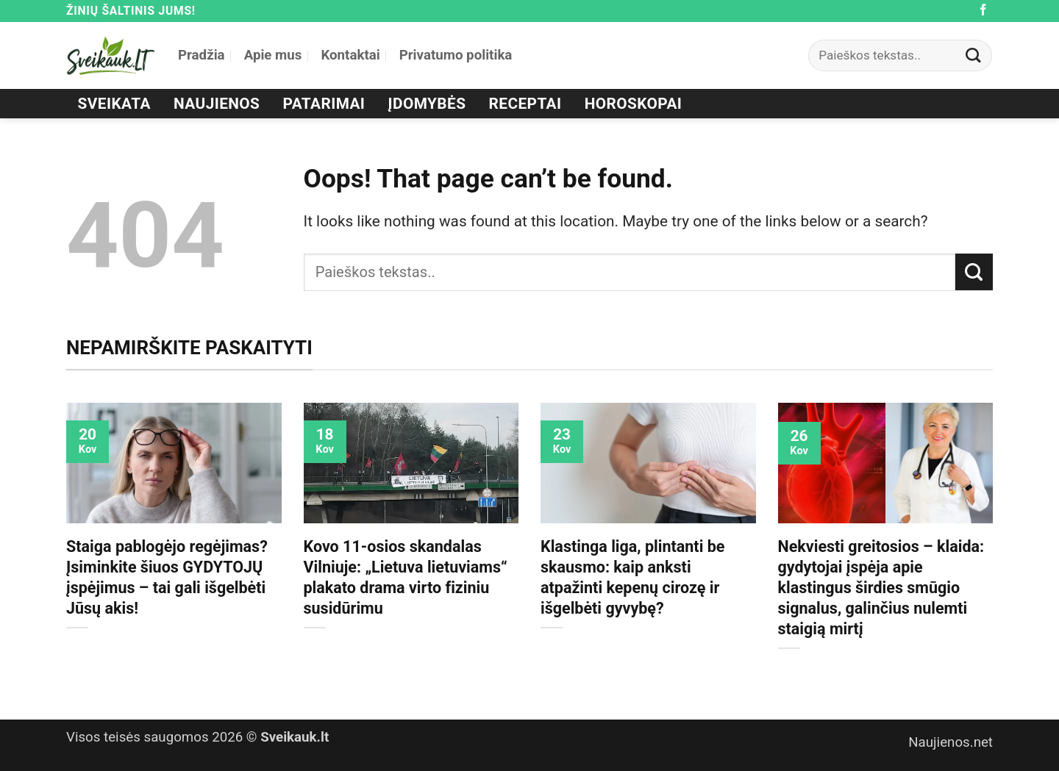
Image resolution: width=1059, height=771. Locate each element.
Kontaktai (350, 55)
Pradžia (201, 55)
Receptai (525, 103)
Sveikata (114, 103)
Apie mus (273, 55)
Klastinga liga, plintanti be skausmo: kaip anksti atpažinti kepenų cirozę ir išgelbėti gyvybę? (632, 577)
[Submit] (974, 55)
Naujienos (217, 103)
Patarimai (324, 103)
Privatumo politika (456, 55)
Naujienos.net (950, 742)
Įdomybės (427, 103)
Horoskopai (633, 103)
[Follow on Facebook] (983, 10)
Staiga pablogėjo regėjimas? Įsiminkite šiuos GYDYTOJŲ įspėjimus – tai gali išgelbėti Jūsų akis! (167, 577)
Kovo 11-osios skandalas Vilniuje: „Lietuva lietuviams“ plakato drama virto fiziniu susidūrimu (405, 577)
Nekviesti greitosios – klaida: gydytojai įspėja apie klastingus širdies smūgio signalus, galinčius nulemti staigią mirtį (881, 587)
